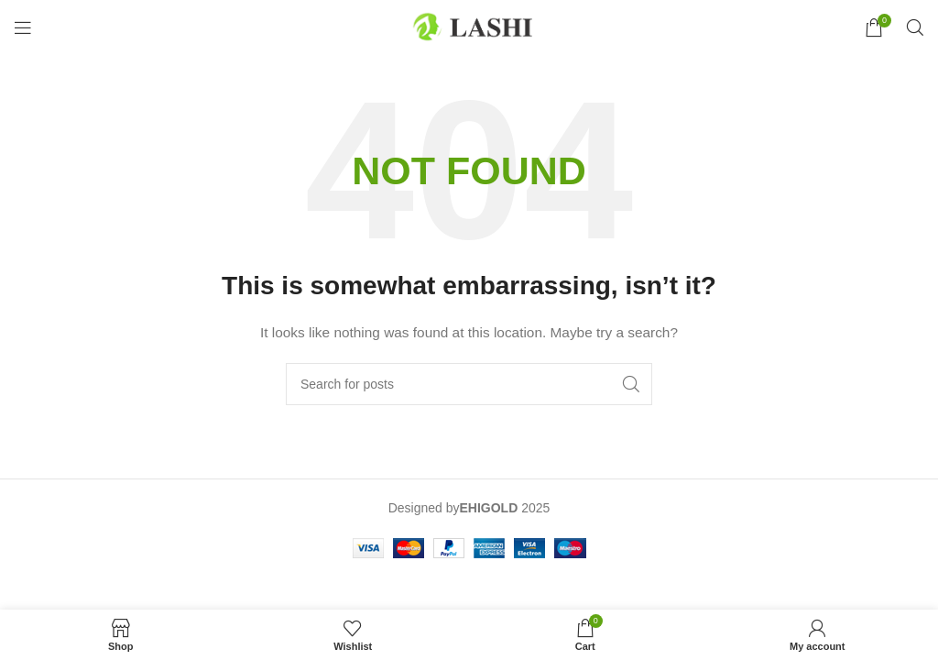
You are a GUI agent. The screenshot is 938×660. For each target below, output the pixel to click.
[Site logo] (469, 26)
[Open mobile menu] (23, 27)
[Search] (915, 27)
